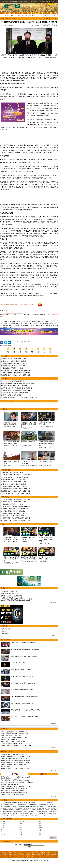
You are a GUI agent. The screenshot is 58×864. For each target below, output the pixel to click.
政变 (14, 426)
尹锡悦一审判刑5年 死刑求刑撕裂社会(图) (12, 381)
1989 (6, 445)
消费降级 (7, 563)
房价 (34, 809)
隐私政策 (32, 852)
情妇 (51, 806)
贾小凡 (3, 823)
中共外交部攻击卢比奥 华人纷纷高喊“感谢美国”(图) (14, 792)
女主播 (54, 811)
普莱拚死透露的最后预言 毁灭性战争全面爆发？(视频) (15, 762)
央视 (1, 813)
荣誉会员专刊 (5, 588)
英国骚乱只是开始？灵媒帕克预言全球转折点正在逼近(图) (28, 424)
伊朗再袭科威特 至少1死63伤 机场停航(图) (13, 365)
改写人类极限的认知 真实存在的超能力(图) (12, 593)
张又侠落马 (4, 631)
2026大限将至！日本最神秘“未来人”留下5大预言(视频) (15, 781)
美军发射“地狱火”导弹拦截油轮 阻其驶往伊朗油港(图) (16, 370)
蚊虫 (35, 465)
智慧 (26, 815)
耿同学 (41, 465)
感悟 (28, 815)
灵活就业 (18, 563)
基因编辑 (52, 809)
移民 (6, 813)
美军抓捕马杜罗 (5, 633)
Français (43, 852)
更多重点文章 (53, 723)
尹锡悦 (17, 75)
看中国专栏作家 (6, 819)
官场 (14, 13)
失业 (29, 541)
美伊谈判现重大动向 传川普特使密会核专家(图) (23, 683)
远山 (21, 825)
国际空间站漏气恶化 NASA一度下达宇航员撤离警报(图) (25, 710)
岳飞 (24, 445)
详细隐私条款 (37, 3)
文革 (44, 815)
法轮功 (10, 811)
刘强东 (28, 809)
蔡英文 (23, 809)
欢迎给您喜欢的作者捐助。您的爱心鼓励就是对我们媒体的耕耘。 (18, 304)
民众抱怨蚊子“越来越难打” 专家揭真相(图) (22, 689)
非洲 (19, 15)
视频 (2, 524)
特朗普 (15, 802)
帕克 (26, 428)
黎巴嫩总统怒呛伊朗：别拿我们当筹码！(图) (13, 358)
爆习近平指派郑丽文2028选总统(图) (10, 779)
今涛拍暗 (22, 821)
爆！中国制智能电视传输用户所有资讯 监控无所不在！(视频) (46, 539)
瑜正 (2, 832)
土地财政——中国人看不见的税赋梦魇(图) (12, 595)
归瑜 (40, 823)
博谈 (28, 13)
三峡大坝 (54, 802)
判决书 (46, 447)
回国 (21, 813)
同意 (51, 3)
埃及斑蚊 (27, 465)
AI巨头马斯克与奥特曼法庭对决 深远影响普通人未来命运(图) (16, 599)
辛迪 (21, 834)
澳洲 (12, 15)
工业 (14, 465)
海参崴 (17, 809)
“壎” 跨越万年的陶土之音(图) (18, 663)
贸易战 (30, 802)
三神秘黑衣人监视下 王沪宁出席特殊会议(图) (12, 754)
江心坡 (38, 811)
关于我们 (19, 852)
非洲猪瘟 (40, 809)
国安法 (5, 804)
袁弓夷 (15, 804)
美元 (40, 808)
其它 (33, 15)
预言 (33, 815)
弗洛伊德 (44, 804)
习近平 (33, 802)
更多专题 (54, 635)
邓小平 (44, 426)
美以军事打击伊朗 (5, 629)
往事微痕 (30, 804)
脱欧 (31, 808)
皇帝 (13, 815)
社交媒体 (20, 808)
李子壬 (40, 832)
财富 (12, 809)
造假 (50, 465)
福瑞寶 (48, 854)
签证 (19, 813)
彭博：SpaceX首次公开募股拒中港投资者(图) (13, 361)
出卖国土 (43, 802)
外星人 (38, 815)
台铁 (51, 802)
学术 (47, 465)
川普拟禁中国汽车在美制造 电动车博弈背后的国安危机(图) (16, 601)
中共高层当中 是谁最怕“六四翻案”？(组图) (11, 743)
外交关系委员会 (13, 541)
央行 (33, 808)
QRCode (14, 342)
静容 (21, 831)
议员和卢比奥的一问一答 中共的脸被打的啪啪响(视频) (25, 696)
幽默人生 (23, 815)
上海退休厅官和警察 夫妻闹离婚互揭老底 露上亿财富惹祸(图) (46, 443)
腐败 (56, 806)
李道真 (22, 823)
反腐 (1, 808)
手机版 (34, 25)
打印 (47, 25)
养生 (46, 815)
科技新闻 (24, 15)
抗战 (44, 813)
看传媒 (43, 854)
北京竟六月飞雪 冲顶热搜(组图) (9, 739)
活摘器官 (48, 802)
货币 (46, 808)
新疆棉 (1, 804)
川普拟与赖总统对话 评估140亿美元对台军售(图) (23, 642)
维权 (1, 811)
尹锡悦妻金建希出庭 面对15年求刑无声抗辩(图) (14, 385)
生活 (46, 13)
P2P (46, 809)
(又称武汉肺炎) (8, 802)
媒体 (11, 426)
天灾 (35, 561)
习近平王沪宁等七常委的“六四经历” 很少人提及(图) (14, 758)
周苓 (2, 827)
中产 (14, 809)
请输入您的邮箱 (19, 844)
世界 (37, 13)
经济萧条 (25, 541)
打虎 (4, 808)
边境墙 (14, 806)
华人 (4, 813)
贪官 (49, 806)
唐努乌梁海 (26, 811)
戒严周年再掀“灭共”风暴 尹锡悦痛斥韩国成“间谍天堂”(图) (17, 388)
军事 (29, 15)
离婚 (44, 447)
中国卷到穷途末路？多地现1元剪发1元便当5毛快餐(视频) (11, 558)
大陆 (9, 13)
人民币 (49, 808)
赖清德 (5, 806)
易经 (19, 815)
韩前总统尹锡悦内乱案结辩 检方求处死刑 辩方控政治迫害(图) (18, 383)
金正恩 (53, 804)
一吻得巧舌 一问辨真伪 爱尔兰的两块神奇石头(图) (14, 737)
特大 (50, 25)
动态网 (28, 856)
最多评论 (15, 774)
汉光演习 (25, 804)
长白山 (30, 811)
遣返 (16, 813)
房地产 (4, 809)
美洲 (4, 15)
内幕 (41, 806)
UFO (48, 804)
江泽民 (51, 426)
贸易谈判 (23, 806)
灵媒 (24, 428)
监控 (41, 543)
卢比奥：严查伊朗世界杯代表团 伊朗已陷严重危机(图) (16, 372)
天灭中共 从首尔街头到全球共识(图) (11, 395)
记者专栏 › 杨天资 (50, 18)
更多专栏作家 (53, 837)
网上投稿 (4, 852)
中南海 (37, 806)
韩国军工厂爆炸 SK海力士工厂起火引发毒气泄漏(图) (15, 493)
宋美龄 (54, 813)
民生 (28, 813)
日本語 (54, 852)
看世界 (8, 18)
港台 (23, 13)
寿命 (42, 815)
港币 (1, 809)
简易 (40, 821)
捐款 (15, 852)
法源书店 (23, 854)
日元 (54, 808)
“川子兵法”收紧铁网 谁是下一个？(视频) (12, 368)
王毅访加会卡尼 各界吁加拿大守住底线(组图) (12, 790)
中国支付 (46, 543)
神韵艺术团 (17, 854)
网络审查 (15, 811)
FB (23, 808)
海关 (14, 813)
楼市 (7, 809)
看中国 (12, 7)
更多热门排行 (53, 770)
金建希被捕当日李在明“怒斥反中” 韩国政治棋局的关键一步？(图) (19, 397)
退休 (50, 447)
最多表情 (43, 774)
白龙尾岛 (34, 811)
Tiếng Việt (49, 852)
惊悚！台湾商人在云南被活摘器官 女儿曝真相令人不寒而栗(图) (17, 782)
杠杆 (38, 808)
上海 (41, 447)
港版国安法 (20, 804)
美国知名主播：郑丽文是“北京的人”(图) (11, 735)
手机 (31, 815)
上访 (8, 811)
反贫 (11, 563)
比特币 (43, 808)
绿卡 (26, 813)
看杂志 (28, 854)
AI (43, 543)
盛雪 (21, 829)
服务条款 (26, 852)
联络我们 (10, 852)
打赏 (41, 25)
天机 (24, 561)
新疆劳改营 (45, 811)
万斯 (17, 806)
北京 (26, 809)
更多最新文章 (53, 747)
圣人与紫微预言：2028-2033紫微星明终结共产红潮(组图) (15, 760)
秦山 (2, 831)
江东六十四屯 (20, 811)
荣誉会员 (50, 321)
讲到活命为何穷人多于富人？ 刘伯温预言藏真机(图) (14, 732)
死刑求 (5, 159)
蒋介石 (51, 813)
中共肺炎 (2, 802)
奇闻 (51, 13)
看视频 (33, 854)
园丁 (2, 829)
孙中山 (47, 813)
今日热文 (4, 409)
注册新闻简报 (5, 841)
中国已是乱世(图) (5, 766)
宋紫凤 (3, 821)
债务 (36, 808)
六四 (6, 426)
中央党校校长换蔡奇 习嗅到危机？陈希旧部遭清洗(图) (15, 734)
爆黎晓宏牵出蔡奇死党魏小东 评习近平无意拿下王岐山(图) (16, 756)
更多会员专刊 (53, 602)
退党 (41, 804)
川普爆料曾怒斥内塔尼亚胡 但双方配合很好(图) (14, 363)
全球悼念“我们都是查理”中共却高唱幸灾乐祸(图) (14, 392)
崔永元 (34, 806)
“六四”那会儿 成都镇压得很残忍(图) (10, 784)
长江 (8, 804)
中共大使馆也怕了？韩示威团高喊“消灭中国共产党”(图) (16, 390)
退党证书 (54, 854)
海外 (31, 813)
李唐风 (40, 827)
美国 (18, 13)
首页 (4, 13)
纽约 (32, 13)
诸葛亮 (15, 815)
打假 (45, 465)
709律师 (5, 811)
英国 (29, 428)
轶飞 (2, 825)
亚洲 (16, 15)
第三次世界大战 (29, 561)
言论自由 (51, 811)
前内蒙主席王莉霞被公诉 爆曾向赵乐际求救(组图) (13, 764)
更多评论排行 (53, 796)
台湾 (20, 809)
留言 (44, 25)
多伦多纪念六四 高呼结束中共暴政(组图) (21, 669)
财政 (10, 809)
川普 (11, 465)
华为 (54, 806)
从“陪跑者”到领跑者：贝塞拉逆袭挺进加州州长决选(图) (25, 649)
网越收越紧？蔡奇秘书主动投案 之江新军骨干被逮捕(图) (15, 768)
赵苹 (40, 829)
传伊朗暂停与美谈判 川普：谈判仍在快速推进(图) (14, 477)
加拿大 (27, 808)
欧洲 (8, 15)
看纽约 (38, 854)
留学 (11, 813)
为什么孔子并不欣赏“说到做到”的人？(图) (11, 597)
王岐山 (1, 806)
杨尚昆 (12, 445)
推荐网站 (4, 854)
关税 (12, 806)
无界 (33, 856)
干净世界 (10, 854)
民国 (40, 813)
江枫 (21, 832)
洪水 (13, 804)
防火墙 (55, 809)
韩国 (48, 87)
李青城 (40, 831)
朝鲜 (25, 808)
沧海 (40, 834)
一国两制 (13, 808)
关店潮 (44, 561)
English (37, 852)
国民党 (38, 804)
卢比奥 (7, 541)
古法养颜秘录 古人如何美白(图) (9, 591)
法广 (16, 808)
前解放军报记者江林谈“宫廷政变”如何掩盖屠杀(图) (24, 656)
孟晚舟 (8, 806)
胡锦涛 (47, 426)
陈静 (21, 827)
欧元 (52, 808)
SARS (41, 811)
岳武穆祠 (30, 445)
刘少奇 (7, 815)
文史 (41, 13)
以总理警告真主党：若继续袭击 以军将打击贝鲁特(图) (16, 375)
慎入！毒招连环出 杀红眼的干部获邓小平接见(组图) (24, 716)
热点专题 (4, 626)
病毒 (22, 802)
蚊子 (24, 465)
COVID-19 (26, 802)
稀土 (6, 465)
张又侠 (36, 802)
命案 (31, 428)
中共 (9, 465)
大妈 (32, 809)
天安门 (15, 445)
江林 (9, 426)
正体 (38, 25)
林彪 (5, 815)
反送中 (45, 806)
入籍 (23, 813)
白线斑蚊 (32, 465)
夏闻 (40, 825)
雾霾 (48, 809)
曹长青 (3, 834)
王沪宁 (27, 806)
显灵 (26, 445)
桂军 (42, 813)
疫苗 (11, 804)
